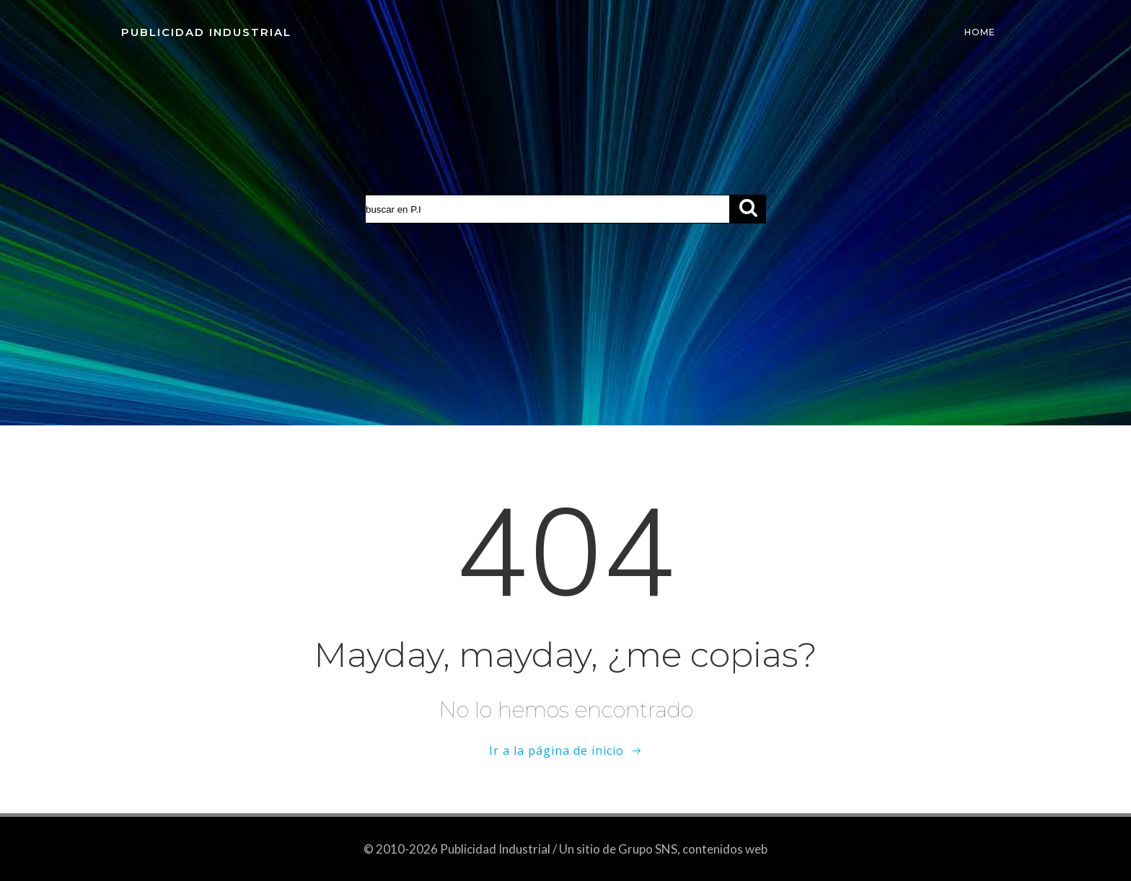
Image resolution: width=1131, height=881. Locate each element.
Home (979, 32)
